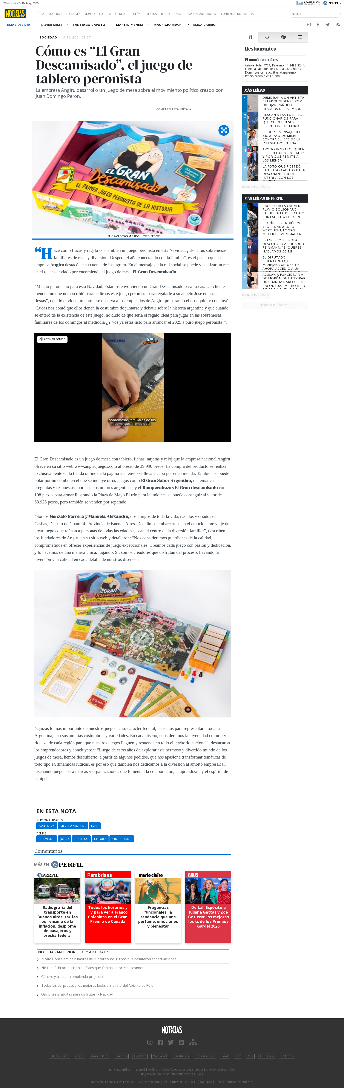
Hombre (140, 1056)
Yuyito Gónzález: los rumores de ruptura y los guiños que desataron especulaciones (108, 959)
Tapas (203, 14)
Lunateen (267, 1056)
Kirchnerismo (122, 839)
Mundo (99, 14)
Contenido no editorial (274, 14)
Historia (100, 839)
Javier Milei (52, 24)
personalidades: (50, 820)
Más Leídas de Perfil (263, 198)
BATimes (287, 1056)
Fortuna (121, 1056)
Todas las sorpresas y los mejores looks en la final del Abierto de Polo (97, 985)
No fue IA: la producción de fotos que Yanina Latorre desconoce (92, 967)
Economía (80, 14)
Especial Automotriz (230, 14)
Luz (238, 1056)
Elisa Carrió (204, 24)
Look (225, 1056)
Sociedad (60, 14)
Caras (79, 1056)
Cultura (117, 14)
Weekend (160, 1056)
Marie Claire (99, 1056)
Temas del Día (18, 24)
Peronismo (47, 839)
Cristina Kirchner (73, 826)
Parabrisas (181, 1056)
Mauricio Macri (169, 24)
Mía (250, 1056)
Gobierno (81, 839)
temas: (41, 833)
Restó (188, 14)
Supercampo (205, 1056)
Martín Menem (130, 24)
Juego (64, 839)
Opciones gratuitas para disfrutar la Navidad (77, 994)
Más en (58, 864)
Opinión (153, 14)
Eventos (171, 14)
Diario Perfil (59, 1056)
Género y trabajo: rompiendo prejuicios (72, 976)
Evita (94, 826)
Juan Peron (47, 826)
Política (40, 14)
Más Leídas (254, 90)
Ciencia (135, 14)
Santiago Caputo (89, 24)
